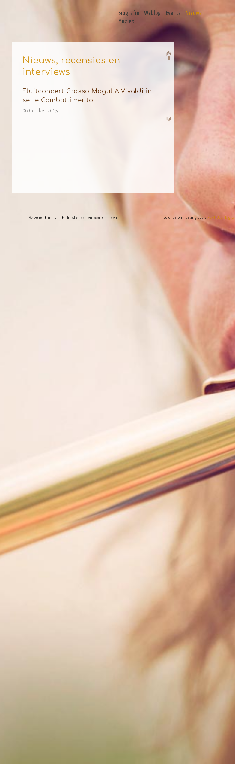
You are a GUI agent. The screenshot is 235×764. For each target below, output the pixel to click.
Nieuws (194, 13)
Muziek (126, 22)
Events (173, 13)
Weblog (152, 13)
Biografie (128, 13)
